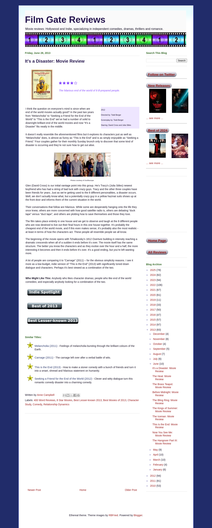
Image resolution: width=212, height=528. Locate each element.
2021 (153, 289)
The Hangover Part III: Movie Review (165, 442)
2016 (153, 314)
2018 (153, 304)
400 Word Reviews (44, 400)
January (158, 469)
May (155, 449)
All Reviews (157, 252)
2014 (153, 324)
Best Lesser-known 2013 (88, 400)
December (159, 333)
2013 (153, 329)
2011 (153, 480)
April (156, 454)
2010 (153, 485)
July (155, 358)
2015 (153, 319)
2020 (153, 294)
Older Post (131, 489)
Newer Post (34, 489)
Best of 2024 (157, 130)
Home (82, 489)
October (158, 343)
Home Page (157, 241)
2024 (153, 274)
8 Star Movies (64, 400)
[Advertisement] (82, 449)
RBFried (113, 515)
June (156, 363)
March (157, 459)
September (159, 348)
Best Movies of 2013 (114, 400)
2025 (153, 270)
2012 (153, 475)
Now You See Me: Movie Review (162, 434)
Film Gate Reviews (65, 20)
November (159, 339)
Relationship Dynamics (56, 404)
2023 (153, 280)
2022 (153, 284)
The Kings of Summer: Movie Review (165, 410)
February (158, 464)
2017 (153, 309)
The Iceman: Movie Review (163, 418)
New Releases (159, 86)
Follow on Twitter (161, 74)
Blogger (138, 515)
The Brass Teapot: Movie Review (162, 386)
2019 (153, 299)
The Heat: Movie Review (161, 378)
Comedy (37, 404)
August (157, 353)
